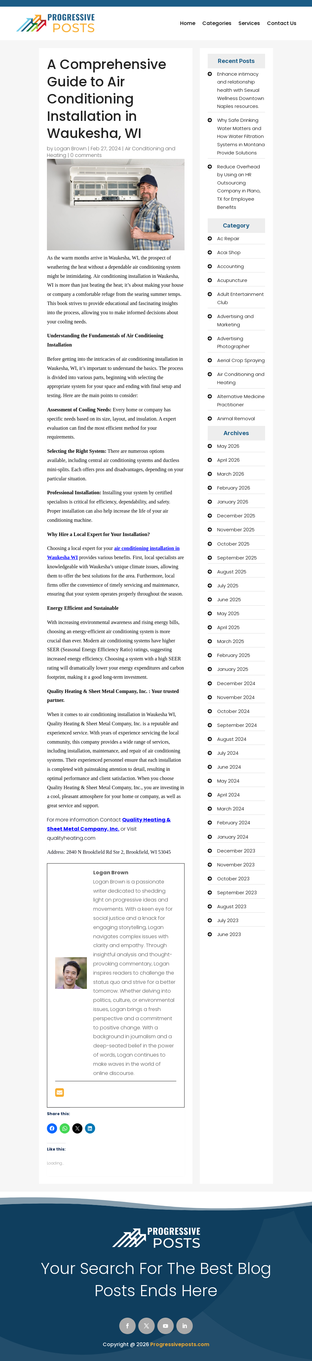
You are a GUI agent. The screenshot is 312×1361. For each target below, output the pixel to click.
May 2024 (228, 780)
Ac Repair (228, 238)
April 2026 (228, 460)
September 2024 (237, 725)
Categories (216, 23)
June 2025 (229, 599)
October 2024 (233, 711)
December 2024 (236, 683)
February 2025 (233, 655)
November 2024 (236, 697)
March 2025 (230, 641)
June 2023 (229, 934)
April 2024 (228, 794)
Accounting (230, 266)
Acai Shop (229, 252)
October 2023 (233, 878)
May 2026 (228, 446)
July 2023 (227, 920)
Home (187, 23)
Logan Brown (71, 148)
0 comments (86, 155)
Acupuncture (232, 280)
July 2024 (227, 753)
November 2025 (236, 529)
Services (249, 23)
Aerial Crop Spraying (241, 360)
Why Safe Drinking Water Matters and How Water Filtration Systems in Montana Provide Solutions (241, 136)
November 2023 (236, 864)
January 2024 (232, 836)
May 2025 (228, 613)
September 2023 (237, 892)
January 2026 (232, 501)
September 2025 (237, 557)
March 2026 (230, 474)
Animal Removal (236, 418)
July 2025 (227, 585)
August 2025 (231, 571)
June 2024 (229, 767)
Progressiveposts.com (179, 1344)
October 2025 (233, 543)
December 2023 (236, 850)
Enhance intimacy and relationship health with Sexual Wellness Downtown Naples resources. (240, 90)
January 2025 (232, 669)
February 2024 (233, 822)
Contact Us (281, 23)
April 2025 (228, 627)
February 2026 (233, 487)
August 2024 (231, 739)
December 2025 (236, 515)
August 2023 (231, 906)
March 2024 (230, 808)
